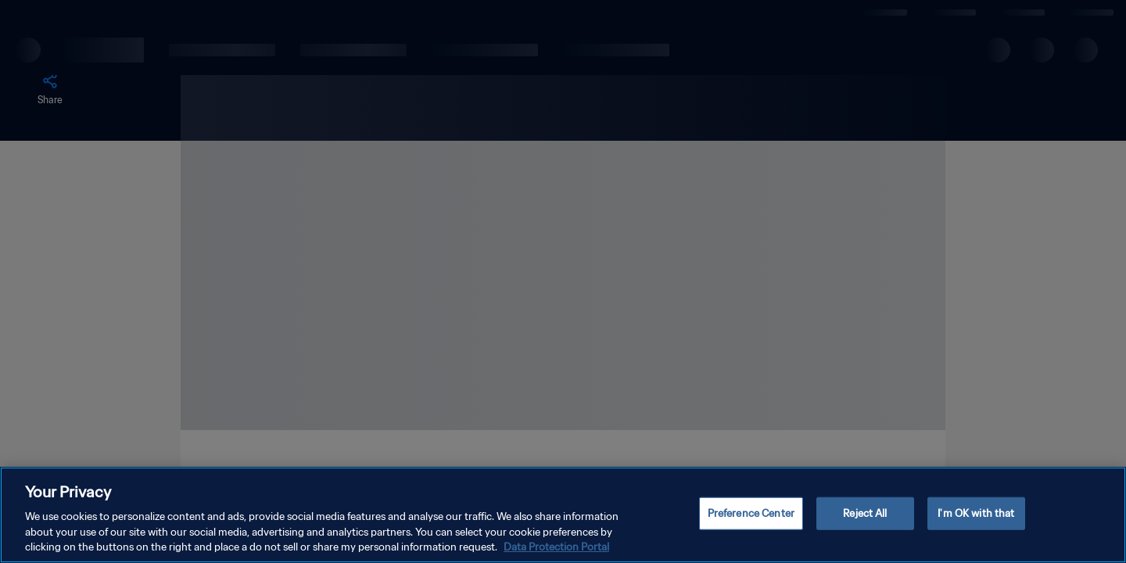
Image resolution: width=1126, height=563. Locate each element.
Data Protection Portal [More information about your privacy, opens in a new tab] (556, 547)
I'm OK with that (976, 513)
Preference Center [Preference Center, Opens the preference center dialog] (751, 513)
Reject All (865, 513)
